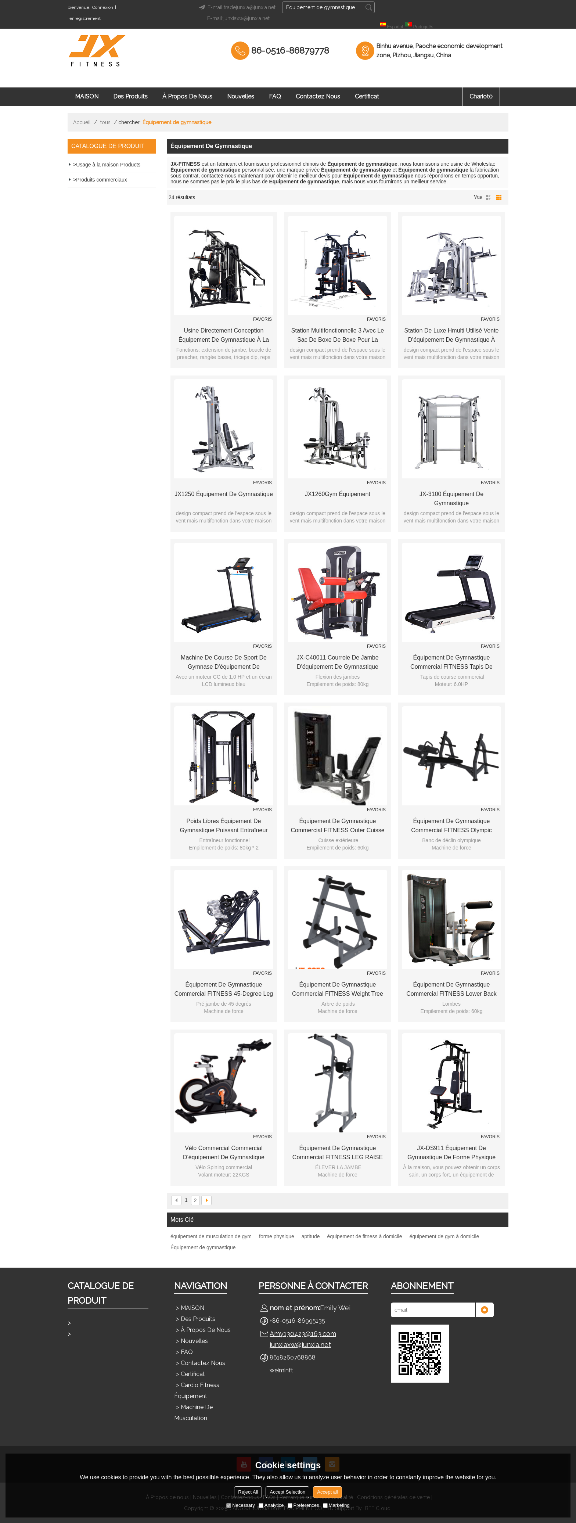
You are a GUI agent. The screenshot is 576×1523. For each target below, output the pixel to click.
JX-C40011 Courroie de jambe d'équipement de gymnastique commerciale (337, 662)
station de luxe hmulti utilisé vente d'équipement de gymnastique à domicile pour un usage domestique (451, 335)
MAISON (86, 96)
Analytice (271, 1505)
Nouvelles (240, 96)
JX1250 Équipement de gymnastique (223, 494)
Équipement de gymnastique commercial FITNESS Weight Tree (337, 989)
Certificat (367, 96)
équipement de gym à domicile (444, 1236)
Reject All (248, 1492)
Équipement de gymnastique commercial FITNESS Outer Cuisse (337, 825)
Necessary (240, 1505)
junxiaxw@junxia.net (300, 1344)
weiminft (281, 1370)
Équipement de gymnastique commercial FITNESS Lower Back (451, 989)
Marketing (336, 1505)
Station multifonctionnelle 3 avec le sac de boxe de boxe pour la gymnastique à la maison (337, 335)
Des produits (130, 96)
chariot (481, 96)
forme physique (276, 1236)
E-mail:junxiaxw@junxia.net (238, 18)
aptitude (311, 1236)
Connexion (102, 7)
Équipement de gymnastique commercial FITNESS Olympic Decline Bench (451, 826)
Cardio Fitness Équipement (196, 1391)
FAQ (275, 96)
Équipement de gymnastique (202, 1247)
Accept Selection (287, 1492)
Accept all (327, 1492)
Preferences (303, 1505)
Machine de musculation (193, 1413)
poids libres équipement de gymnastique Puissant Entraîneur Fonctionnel (223, 826)
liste (488, 197)
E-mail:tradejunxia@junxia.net (236, 7)
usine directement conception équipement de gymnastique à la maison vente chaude (224, 335)
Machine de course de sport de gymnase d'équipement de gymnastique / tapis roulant (224, 662)
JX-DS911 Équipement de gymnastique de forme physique (451, 1152)
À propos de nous (187, 96)
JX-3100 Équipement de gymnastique (451, 498)
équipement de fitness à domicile (364, 1236)
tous (105, 122)
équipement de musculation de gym (211, 1236)
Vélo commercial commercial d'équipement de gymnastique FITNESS (223, 1153)
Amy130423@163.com (303, 1333)
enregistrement (85, 18)
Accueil (82, 122)
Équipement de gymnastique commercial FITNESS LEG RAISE (337, 1152)
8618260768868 (293, 1357)
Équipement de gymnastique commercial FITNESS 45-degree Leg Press (223, 989)
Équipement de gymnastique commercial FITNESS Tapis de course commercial (451, 662)
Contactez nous (318, 96)
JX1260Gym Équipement (337, 494)
